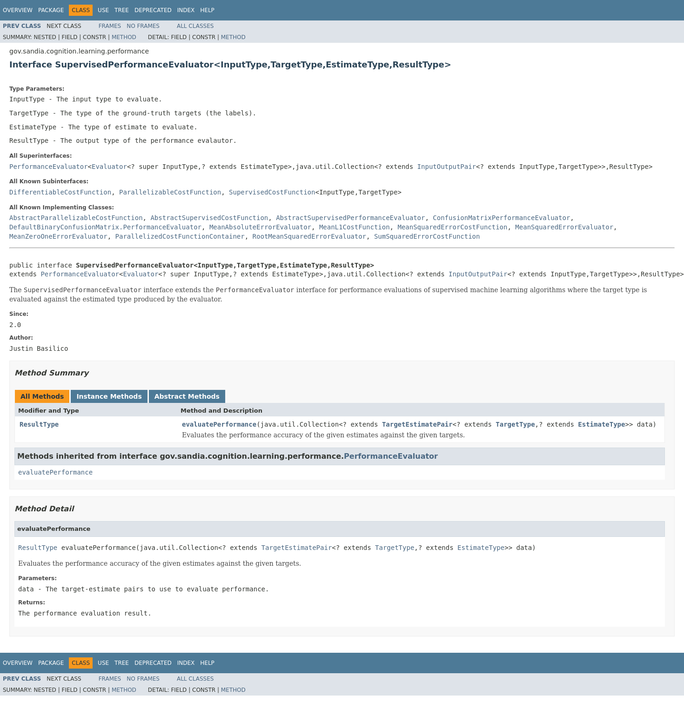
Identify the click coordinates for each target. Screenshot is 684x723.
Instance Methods (108, 396)
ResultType (39, 424)
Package (51, 10)
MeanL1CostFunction (354, 227)
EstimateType (601, 424)
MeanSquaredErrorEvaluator (564, 227)
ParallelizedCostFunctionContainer (180, 236)
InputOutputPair (446, 166)
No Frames (143, 26)
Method (124, 37)
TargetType (515, 424)
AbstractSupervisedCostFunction (209, 217)
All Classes (195, 26)
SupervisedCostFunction (272, 192)
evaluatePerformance (219, 424)
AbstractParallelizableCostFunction (76, 217)
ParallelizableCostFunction (170, 192)
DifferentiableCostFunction (60, 192)
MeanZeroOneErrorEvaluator (58, 236)
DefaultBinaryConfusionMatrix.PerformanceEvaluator (105, 227)
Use (103, 10)
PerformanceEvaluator (48, 166)
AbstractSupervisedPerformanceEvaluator (350, 217)
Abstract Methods (187, 396)
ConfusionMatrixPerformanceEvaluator (501, 217)
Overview (18, 10)
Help (207, 10)
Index (186, 10)
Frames (110, 26)
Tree (121, 10)
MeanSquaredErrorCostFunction (452, 227)
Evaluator (109, 166)
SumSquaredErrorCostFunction (427, 236)
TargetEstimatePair (417, 424)
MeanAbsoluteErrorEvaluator (260, 227)
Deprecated (153, 10)
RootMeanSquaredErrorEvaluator (309, 236)
